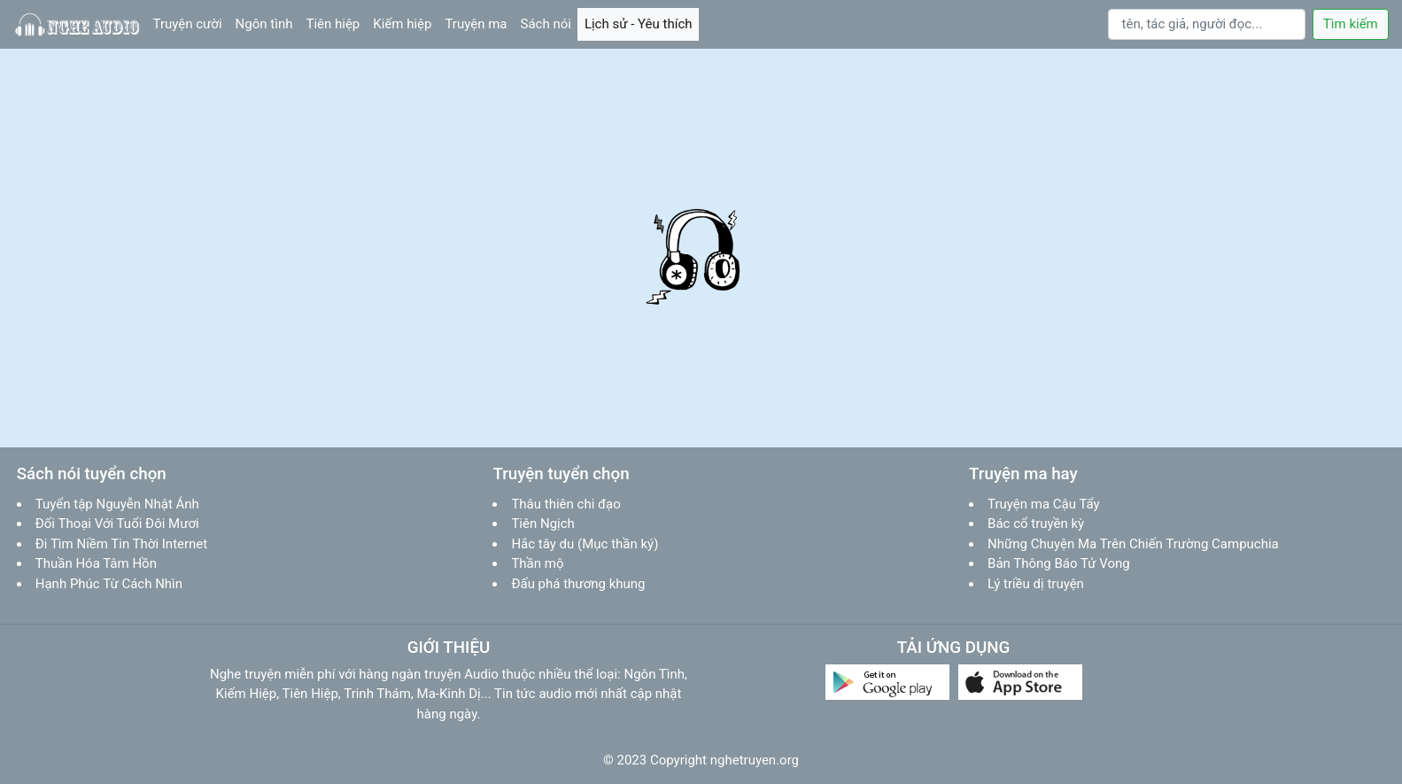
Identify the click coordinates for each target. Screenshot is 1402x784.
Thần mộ (537, 563)
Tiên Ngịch (542, 524)
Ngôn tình (267, 22)
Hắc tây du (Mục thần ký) (584, 544)
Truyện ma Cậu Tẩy (1044, 504)
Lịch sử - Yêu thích (642, 22)
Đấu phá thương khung (578, 584)
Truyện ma (479, 22)
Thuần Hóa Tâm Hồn (96, 563)
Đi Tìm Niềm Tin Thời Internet (121, 544)
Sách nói (549, 22)
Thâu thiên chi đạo (565, 504)
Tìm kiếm (1350, 24)
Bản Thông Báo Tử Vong (1059, 563)
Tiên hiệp (336, 22)
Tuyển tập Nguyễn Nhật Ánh (117, 504)
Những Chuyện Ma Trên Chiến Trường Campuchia (1133, 544)
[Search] (1207, 25)
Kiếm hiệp (405, 22)
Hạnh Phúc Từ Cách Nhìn (108, 584)
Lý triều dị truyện (1036, 584)
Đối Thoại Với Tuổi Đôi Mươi (117, 524)
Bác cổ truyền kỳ (1036, 524)
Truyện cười (191, 22)
